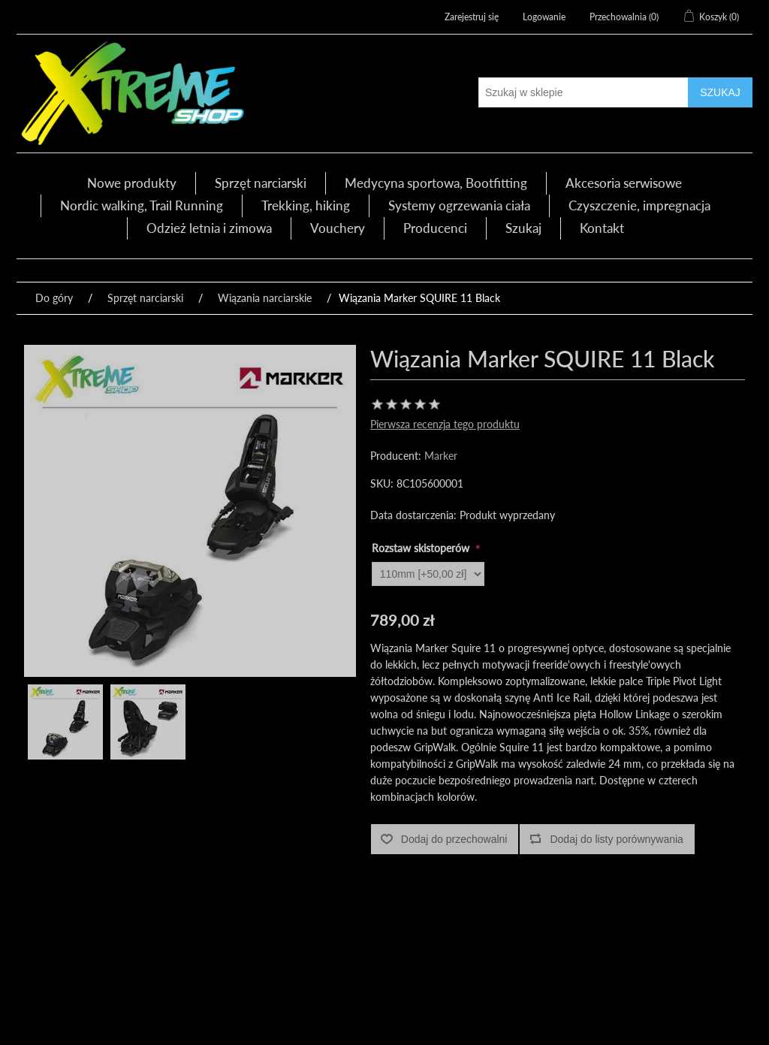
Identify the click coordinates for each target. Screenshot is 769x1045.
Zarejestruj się (472, 17)
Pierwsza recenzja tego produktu (445, 424)
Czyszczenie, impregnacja (639, 205)
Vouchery (337, 228)
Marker (440, 455)
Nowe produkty (131, 183)
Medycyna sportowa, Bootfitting (436, 183)
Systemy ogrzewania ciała (459, 205)
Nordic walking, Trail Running (141, 205)
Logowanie (544, 17)
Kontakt (602, 228)
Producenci (435, 228)
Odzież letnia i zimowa (209, 228)
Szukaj (523, 228)
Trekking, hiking (305, 205)
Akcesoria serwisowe (623, 183)
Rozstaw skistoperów (422, 548)
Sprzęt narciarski (260, 183)
